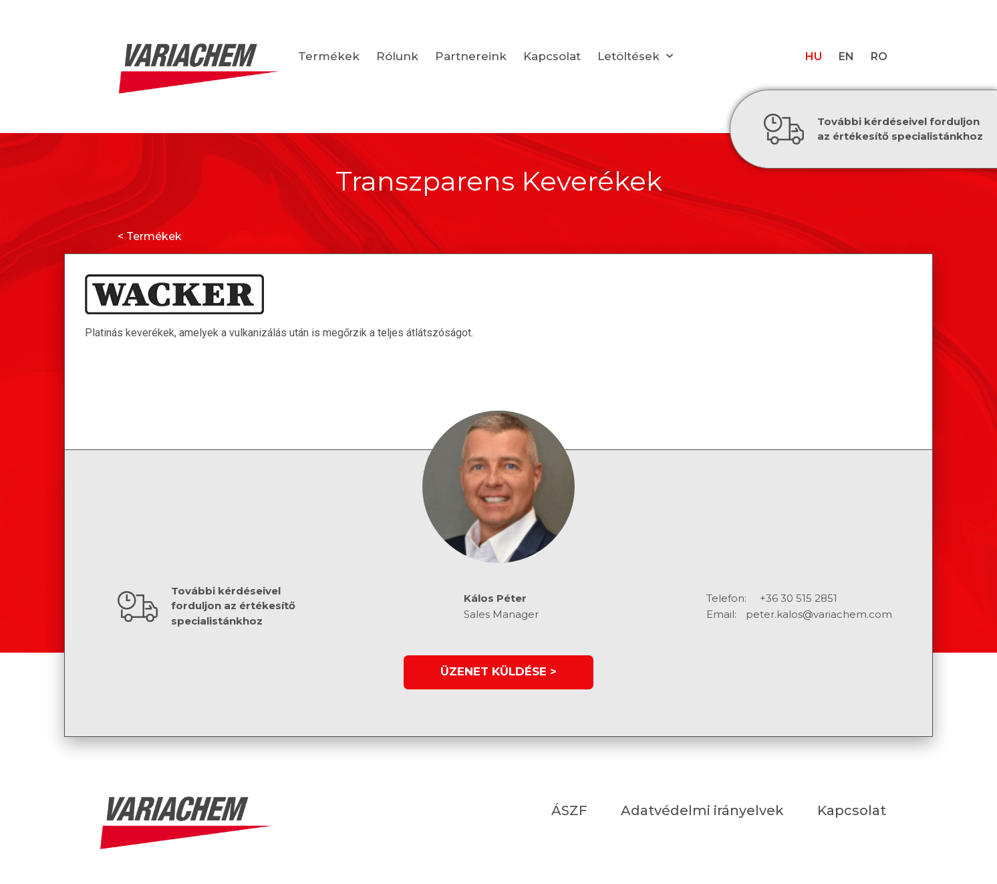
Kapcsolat (552, 56)
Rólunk (397, 56)
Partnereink (471, 56)
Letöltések (635, 56)
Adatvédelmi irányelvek (702, 810)
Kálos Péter (495, 598)
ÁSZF (569, 810)
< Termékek (150, 236)
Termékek (329, 56)
